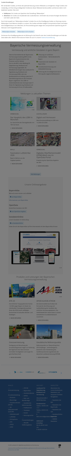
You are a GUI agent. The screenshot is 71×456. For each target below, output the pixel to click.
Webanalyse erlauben (8, 31)
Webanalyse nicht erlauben (26, 31)
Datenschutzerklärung (48, 37)
